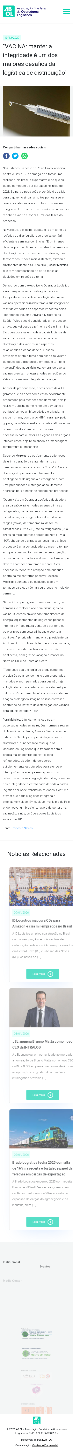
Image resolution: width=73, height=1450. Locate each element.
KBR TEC (47, 1439)
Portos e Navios (22, 828)
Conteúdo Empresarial (45, 1445)
